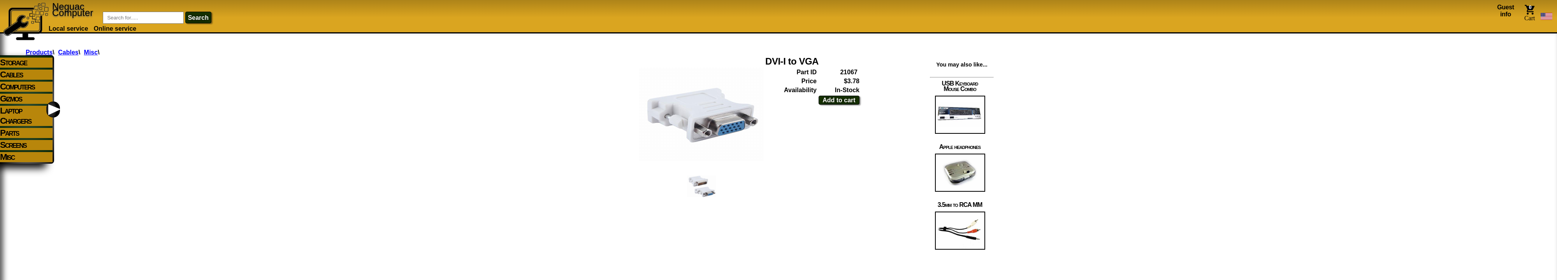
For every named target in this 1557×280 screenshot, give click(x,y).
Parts (9, 133)
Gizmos (11, 98)
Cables (11, 74)
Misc (7, 157)
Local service (68, 28)
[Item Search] (143, 18)
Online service (115, 28)
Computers (17, 86)
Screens (13, 145)
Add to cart (838, 100)
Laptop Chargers (15, 116)
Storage (13, 62)
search (198, 17)
